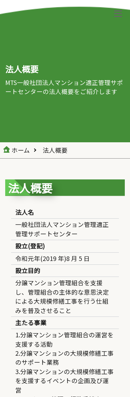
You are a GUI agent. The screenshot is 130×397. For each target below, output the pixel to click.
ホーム (20, 150)
